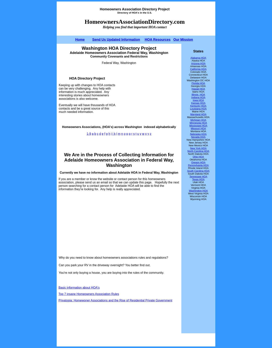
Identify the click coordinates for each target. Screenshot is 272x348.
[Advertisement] (147, 95)
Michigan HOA (198, 120)
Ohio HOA (198, 156)
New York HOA (198, 148)
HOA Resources (157, 39)
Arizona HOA (198, 63)
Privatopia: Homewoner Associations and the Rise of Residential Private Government (115, 300)
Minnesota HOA (198, 122)
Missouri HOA (198, 128)
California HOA (198, 69)
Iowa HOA (198, 100)
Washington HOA (198, 190)
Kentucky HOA (198, 105)
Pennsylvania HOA (198, 165)
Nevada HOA (198, 137)
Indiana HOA (198, 97)
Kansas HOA (198, 103)
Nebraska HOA (198, 134)
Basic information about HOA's (79, 287)
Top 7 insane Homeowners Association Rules (89, 294)
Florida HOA (198, 83)
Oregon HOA (198, 162)
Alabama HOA (198, 57)
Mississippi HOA (198, 125)
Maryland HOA (198, 114)
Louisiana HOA (198, 108)
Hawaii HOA (198, 88)
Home (80, 39)
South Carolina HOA (198, 170)
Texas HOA (198, 179)
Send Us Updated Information (116, 39)
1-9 (89, 133)
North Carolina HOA (198, 151)
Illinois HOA (198, 94)
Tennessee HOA (198, 176)
